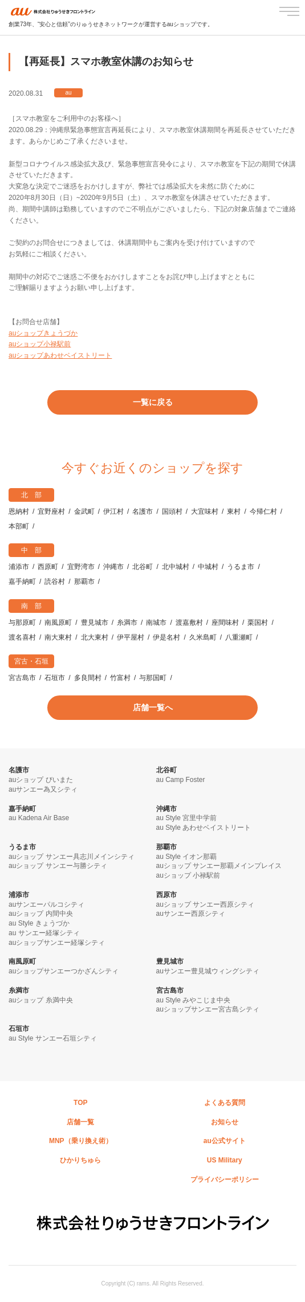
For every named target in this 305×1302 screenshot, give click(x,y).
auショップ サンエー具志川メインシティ (72, 857)
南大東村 (58, 637)
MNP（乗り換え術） (80, 1141)
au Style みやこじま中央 (193, 1000)
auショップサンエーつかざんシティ (64, 971)
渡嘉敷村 (189, 623)
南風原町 (58, 623)
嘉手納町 (22, 582)
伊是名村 (166, 637)
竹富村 (120, 678)
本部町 (19, 526)
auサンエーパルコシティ (46, 904)
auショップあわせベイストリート (60, 355)
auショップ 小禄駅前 (188, 875)
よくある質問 (224, 1103)
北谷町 (142, 567)
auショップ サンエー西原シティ (205, 904)
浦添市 (19, 567)
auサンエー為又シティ (43, 789)
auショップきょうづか (43, 333)
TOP (80, 1103)
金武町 (84, 511)
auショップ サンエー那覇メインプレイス (219, 866)
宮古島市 (22, 678)
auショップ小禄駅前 (40, 344)
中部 (34, 550)
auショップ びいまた (41, 780)
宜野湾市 (81, 567)
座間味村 (225, 623)
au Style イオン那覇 (186, 857)
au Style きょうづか (39, 923)
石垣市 (54, 678)
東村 (234, 511)
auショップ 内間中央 (41, 914)
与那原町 (22, 623)
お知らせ (224, 1122)
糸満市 (127, 623)
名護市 (142, 511)
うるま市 (240, 567)
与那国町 (152, 678)
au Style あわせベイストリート (203, 828)
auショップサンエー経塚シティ (57, 943)
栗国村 (257, 623)
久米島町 (203, 637)
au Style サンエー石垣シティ (53, 1038)
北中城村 (175, 567)
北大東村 (94, 637)
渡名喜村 (22, 637)
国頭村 (172, 511)
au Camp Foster (180, 780)
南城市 (156, 623)
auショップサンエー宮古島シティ (207, 1009)
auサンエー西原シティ (190, 914)
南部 (34, 606)
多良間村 (87, 678)
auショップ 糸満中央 (41, 1000)
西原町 (48, 567)
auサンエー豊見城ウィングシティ (207, 971)
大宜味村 (204, 511)
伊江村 (113, 511)
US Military (224, 1160)
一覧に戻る (153, 402)
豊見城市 (94, 623)
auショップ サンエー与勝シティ (58, 866)
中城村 (208, 567)
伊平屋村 (130, 637)
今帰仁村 (263, 511)
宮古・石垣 (31, 661)
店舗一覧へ (153, 707)
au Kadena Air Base (39, 818)
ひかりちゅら (80, 1160)
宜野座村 (51, 511)
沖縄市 (113, 567)
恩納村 (19, 511)
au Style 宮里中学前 (186, 818)
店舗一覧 (80, 1122)
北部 (34, 495)
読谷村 (54, 582)
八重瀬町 (239, 637)
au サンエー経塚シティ (44, 933)
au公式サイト (225, 1141)
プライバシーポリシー (224, 1180)
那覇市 (84, 582)
